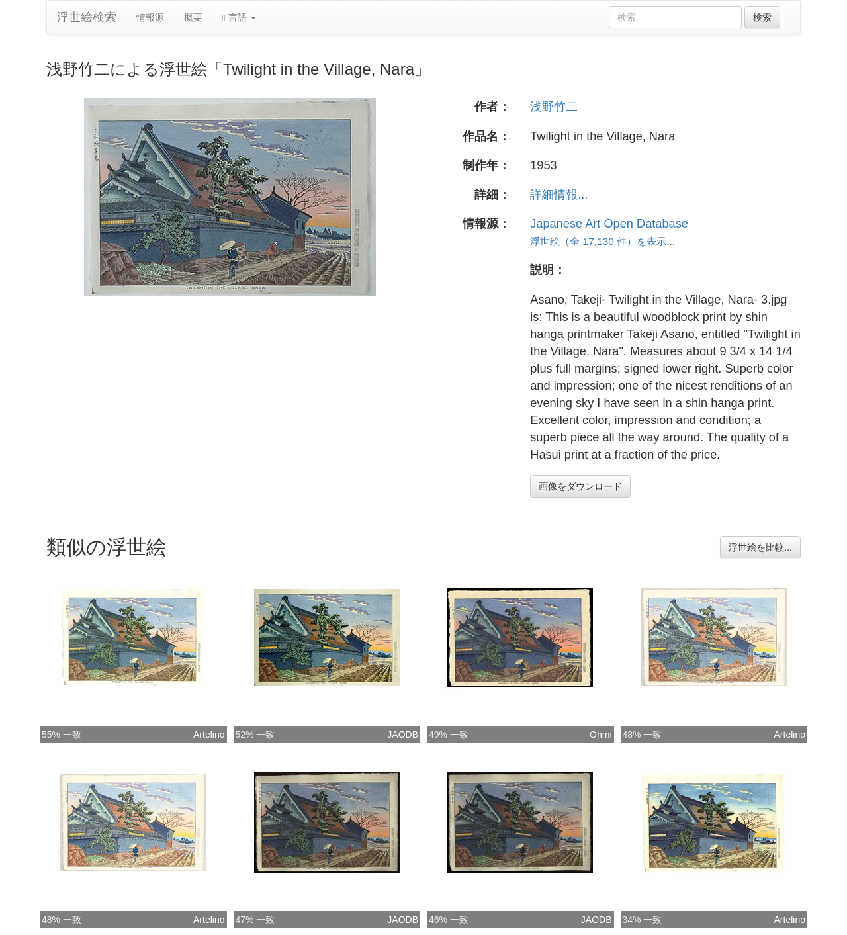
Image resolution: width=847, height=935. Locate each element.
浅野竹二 (554, 106)
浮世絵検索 (86, 17)
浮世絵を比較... (760, 547)
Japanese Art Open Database (609, 223)
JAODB (402, 734)
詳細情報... (559, 194)
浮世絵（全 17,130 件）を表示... (602, 241)
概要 (193, 17)
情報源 (150, 17)
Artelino (208, 734)
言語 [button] (239, 17)
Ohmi (600, 734)
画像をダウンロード (580, 486)
